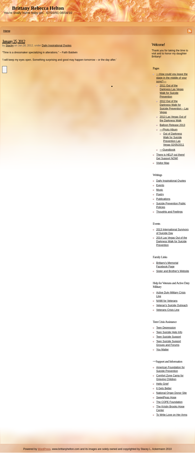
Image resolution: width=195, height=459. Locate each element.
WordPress (44, 449)
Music (159, 189)
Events (160, 185)
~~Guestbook (167, 149)
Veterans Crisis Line (167, 309)
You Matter (162, 349)
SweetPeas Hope (166, 397)
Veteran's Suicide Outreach (172, 305)
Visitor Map (162, 162)
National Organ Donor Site (171, 392)
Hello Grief (162, 383)
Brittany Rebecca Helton (38, 8)
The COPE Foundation (169, 402)
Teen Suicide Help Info (169, 332)
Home (6, 31)
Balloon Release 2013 (172, 125)
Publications (163, 198)
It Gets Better (164, 388)
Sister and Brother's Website (172, 271)
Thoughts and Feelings (169, 211)
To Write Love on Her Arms (171, 414)
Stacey (10, 45)
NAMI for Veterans (166, 300)
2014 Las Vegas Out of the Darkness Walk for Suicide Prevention (171, 241)
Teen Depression (166, 327)
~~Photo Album (168, 129)
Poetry (160, 194)
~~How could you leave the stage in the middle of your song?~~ (172, 78)
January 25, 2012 (13, 41)
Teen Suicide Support (168, 336)
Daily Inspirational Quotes (57, 45)
